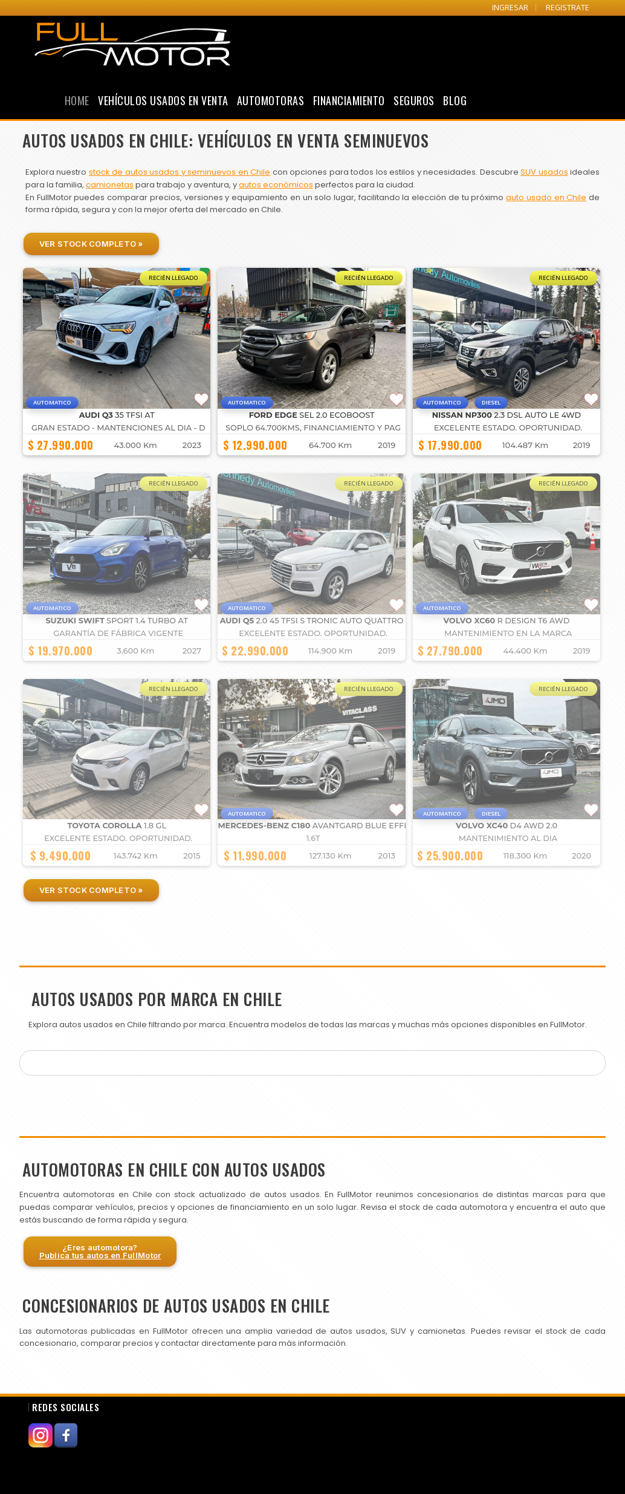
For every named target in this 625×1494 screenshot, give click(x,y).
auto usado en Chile (546, 197)
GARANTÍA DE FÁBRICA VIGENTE (118, 633)
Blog (455, 100)
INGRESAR (510, 7)
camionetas (110, 184)
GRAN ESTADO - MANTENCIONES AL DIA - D (118, 427)
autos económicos (276, 184)
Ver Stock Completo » (91, 243)
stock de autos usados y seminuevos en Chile (179, 172)
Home (77, 100)
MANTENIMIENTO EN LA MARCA (508, 633)
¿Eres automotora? (100, 1251)
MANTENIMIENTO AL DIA (508, 838)
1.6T (313, 838)
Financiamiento (349, 100)
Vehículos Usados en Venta (163, 100)
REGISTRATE (567, 7)
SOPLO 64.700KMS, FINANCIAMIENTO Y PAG (313, 427)
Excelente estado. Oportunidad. (508, 427)
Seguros (414, 100)
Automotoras (271, 100)
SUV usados (544, 172)
